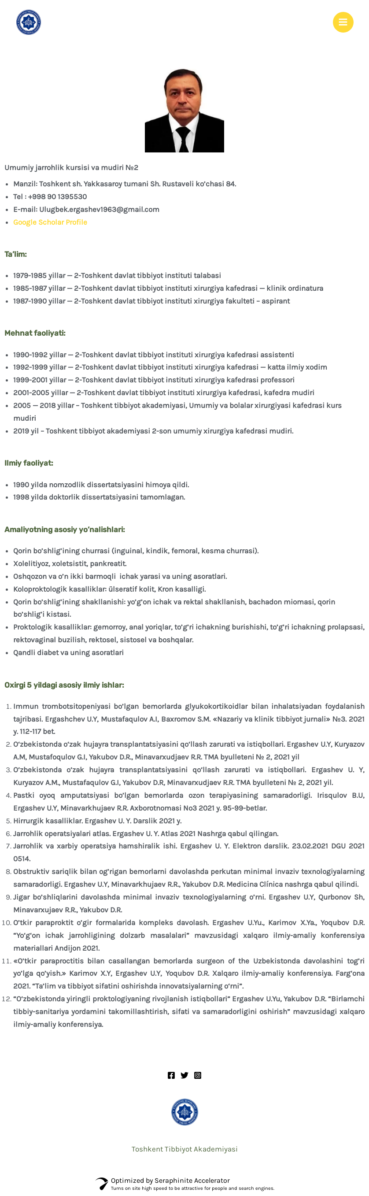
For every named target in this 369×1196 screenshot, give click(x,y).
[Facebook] (171, 1077)
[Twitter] (184, 1077)
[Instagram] (198, 1077)
